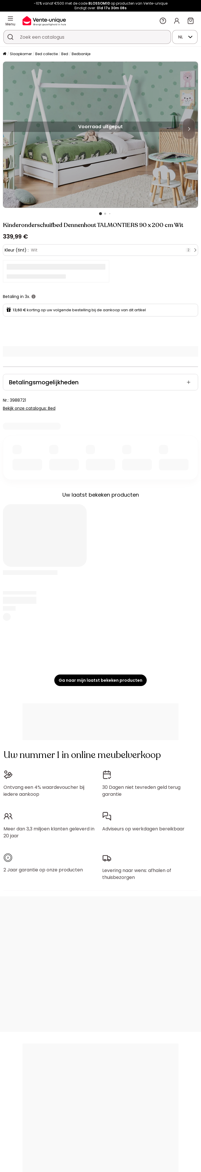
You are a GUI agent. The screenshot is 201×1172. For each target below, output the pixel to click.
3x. (27, 296)
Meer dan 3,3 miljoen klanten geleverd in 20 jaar (48, 832)
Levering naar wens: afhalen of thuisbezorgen (136, 874)
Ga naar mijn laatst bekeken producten (100, 680)
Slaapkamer (21, 53)
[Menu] (10, 18)
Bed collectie (46, 53)
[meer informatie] (33, 297)
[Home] (4, 54)
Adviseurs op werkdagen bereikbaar (143, 829)
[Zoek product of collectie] (10, 37)
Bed (64, 53)
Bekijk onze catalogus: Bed (29, 408)
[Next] (189, 128)
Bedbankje (81, 53)
